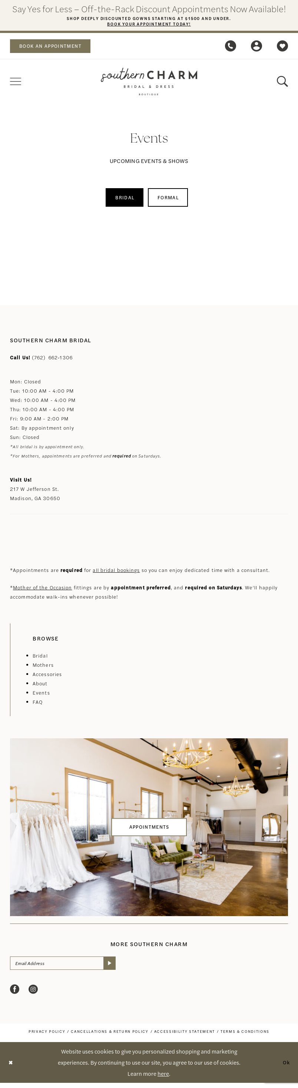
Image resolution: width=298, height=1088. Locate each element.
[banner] (149, 83)
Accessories (47, 677)
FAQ (38, 705)
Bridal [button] (122, 200)
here (163, 1078)
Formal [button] (170, 200)
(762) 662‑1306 (52, 361)
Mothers (43, 668)
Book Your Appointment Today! (149, 24)
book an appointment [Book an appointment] (55, 47)
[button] (256, 47)
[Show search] (282, 83)
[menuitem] (54, 47)
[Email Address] (68, 967)
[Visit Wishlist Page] (282, 47)
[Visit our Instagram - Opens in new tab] (33, 994)
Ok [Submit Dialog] (286, 1067)
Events (41, 696)
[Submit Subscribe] (120, 967)
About (40, 687)
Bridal (40, 659)
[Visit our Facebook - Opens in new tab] (14, 994)
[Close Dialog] (11, 1067)
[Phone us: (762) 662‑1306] (231, 47)
